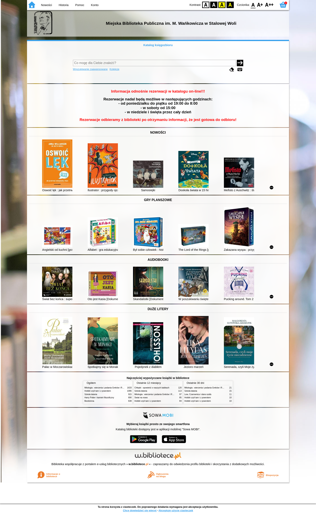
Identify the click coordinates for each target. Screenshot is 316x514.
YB (222, 4)
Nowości (46, 5)
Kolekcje (114, 69)
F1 (260, 4)
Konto (95, 5)
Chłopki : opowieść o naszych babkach (151, 388)
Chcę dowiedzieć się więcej (139, 510)
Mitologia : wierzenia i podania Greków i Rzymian (106, 388)
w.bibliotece (139, 464)
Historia (64, 5)
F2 (269, 4)
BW (213, 4)
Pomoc (79, 5)
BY (230, 4)
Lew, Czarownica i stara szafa (197, 394)
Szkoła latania (90, 394)
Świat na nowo (141, 397)
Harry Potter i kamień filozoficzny (99, 397)
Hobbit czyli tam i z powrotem (97, 391)
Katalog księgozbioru (158, 45)
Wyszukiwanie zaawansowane (90, 69)
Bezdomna (89, 401)
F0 (253, 4)
